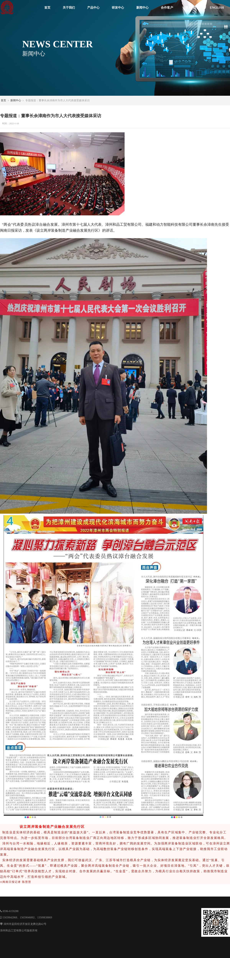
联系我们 (191, 7)
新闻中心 (142, 7)
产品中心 (93, 7)
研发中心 (118, 7)
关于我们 (69, 7)
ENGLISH (217, 7)
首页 (47, 7)
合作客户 (167, 7)
